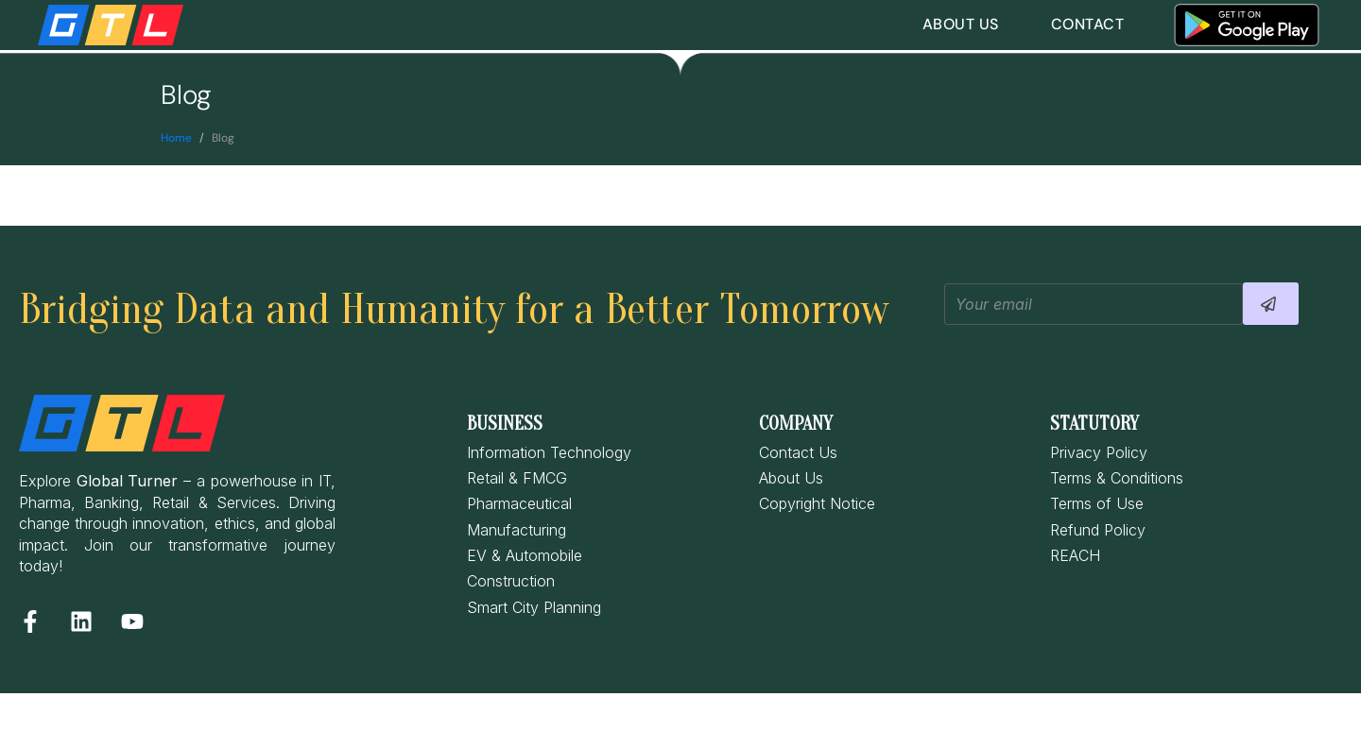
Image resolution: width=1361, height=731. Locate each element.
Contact (1088, 24)
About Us (960, 24)
